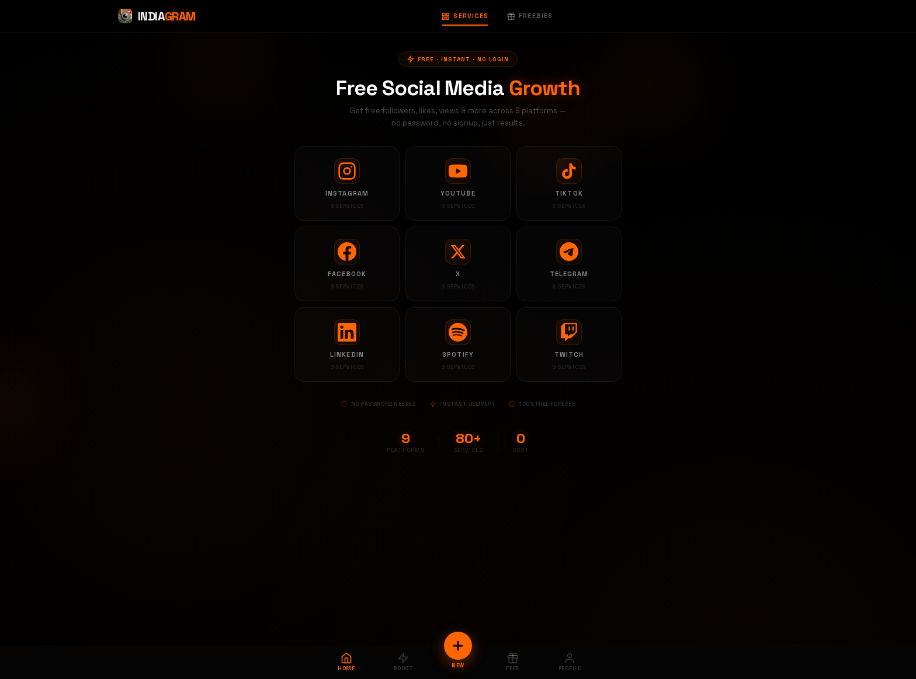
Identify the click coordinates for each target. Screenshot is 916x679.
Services (465, 16)
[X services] (458, 264)
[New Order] (458, 646)
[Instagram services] (347, 183)
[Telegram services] (569, 264)
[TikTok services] (569, 183)
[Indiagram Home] (156, 16)
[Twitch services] (569, 344)
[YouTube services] (458, 183)
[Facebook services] (347, 264)
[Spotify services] (458, 344)
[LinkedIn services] (347, 344)
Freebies (530, 16)
